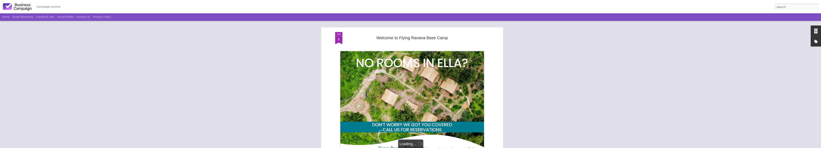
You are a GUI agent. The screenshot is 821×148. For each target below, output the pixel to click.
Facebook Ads (45, 16)
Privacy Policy (102, 16)
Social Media (65, 16)
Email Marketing (23, 16)
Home (6, 16)
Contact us (83, 16)
